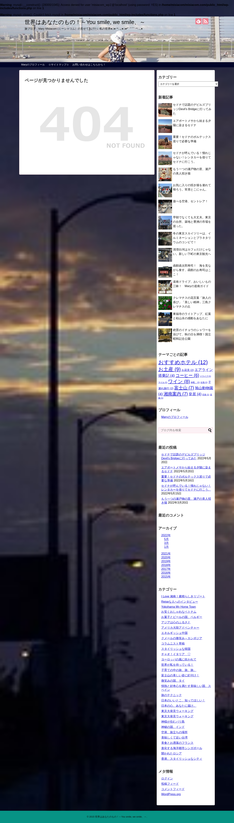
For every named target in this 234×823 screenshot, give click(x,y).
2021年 (166, 553)
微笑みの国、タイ (173, 680)
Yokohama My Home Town (178, 606)
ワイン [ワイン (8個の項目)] (179, 381)
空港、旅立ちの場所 (174, 732)
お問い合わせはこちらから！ (89, 64)
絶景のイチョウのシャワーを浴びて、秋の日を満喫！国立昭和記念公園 (192, 334)
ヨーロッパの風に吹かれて (178, 659)
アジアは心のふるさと (175, 622)
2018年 (166, 565)
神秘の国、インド (173, 726)
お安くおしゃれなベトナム (178, 611)
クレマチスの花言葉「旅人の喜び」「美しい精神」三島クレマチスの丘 (192, 302)
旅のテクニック (171, 695)
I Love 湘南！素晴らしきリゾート (183, 596)
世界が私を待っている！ (177, 664)
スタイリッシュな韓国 (175, 648)
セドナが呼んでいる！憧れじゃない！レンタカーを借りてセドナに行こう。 (192, 157)
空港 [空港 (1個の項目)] (205, 394)
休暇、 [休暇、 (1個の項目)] (195, 382)
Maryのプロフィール (33, 64)
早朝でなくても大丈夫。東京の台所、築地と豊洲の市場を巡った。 (192, 222)
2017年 (166, 568)
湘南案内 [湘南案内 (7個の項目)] (176, 393)
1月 (166, 546)
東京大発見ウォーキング (177, 711)
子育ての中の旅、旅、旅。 (178, 670)
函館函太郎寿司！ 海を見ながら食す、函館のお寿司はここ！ (192, 270)
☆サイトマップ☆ (58, 64)
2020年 (166, 557)
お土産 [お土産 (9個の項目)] (169, 369)
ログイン (167, 778)
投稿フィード (170, 783)
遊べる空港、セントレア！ (190, 201)
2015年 (166, 576)
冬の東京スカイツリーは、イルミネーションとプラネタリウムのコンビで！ (192, 238)
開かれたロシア (171, 753)
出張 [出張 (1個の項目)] (204, 382)
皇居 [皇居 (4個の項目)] (195, 394)
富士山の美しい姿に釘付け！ (180, 675)
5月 (166, 539)
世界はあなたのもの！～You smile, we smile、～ (85, 22)
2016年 (166, 572)
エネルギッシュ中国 (174, 632)
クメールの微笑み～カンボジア (181, 638)
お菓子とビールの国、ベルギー (181, 617)
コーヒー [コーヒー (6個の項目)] (187, 375)
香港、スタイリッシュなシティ (181, 758)
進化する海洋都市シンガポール (181, 748)
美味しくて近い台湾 (174, 737)
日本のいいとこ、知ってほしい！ (183, 700)
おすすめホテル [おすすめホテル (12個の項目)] (183, 362)
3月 (166, 543)
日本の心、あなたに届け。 (178, 705)
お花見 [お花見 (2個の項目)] (188, 370)
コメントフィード (173, 789)
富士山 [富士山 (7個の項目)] (184, 387)
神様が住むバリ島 (173, 721)
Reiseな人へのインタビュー (179, 601)
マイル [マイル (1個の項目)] (162, 382)
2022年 (166, 535)
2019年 (166, 561)
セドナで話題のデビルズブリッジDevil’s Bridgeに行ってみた (192, 109)
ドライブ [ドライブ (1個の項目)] (205, 376)
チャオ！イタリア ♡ (175, 654)
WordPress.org (171, 794)
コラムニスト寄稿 (173, 643)
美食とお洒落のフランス (177, 742)
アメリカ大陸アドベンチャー (180, 627)
